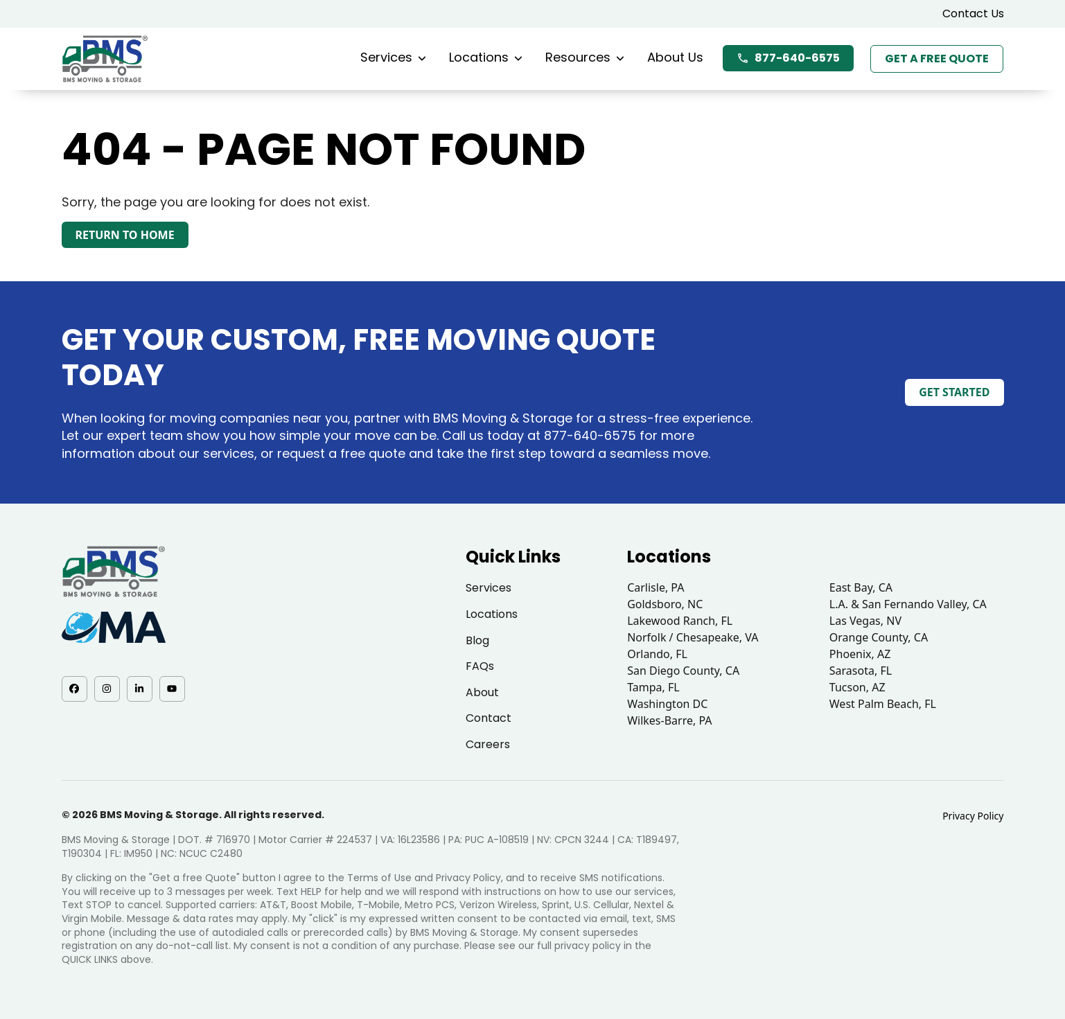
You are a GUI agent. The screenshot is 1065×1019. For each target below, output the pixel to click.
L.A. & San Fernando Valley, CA (908, 604)
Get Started (954, 392)
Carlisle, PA (655, 587)
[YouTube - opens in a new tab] (172, 689)
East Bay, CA (860, 587)
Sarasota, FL (860, 670)
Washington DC (667, 703)
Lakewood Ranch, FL (679, 620)
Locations (485, 57)
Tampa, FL (653, 687)
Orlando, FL (657, 654)
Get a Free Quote (937, 59)
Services (393, 57)
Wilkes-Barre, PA (669, 720)
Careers (488, 744)
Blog (477, 640)
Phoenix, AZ (860, 654)
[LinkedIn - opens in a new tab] (139, 689)
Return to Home (125, 234)
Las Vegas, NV (865, 620)
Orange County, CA (878, 637)
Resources (584, 57)
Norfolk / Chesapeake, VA (692, 637)
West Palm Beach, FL (882, 703)
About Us (675, 57)
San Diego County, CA (683, 670)
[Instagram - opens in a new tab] (107, 689)
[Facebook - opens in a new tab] (74, 689)
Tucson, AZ (857, 687)
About (482, 692)
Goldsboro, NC (665, 604)
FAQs (480, 666)
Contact (488, 718)
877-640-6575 (788, 58)
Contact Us (973, 13)
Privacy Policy (972, 815)
